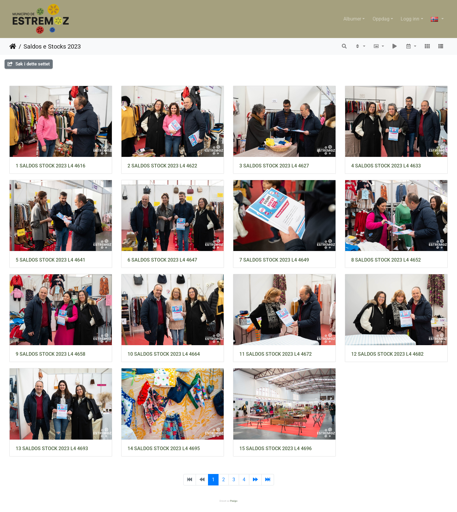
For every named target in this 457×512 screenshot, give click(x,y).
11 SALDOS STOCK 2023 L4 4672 (275, 354)
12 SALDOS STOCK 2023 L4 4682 (387, 354)
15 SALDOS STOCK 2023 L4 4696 (275, 448)
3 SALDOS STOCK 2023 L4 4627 (274, 166)
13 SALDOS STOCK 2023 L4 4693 (52, 448)
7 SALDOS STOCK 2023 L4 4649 (274, 260)
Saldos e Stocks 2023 (52, 46)
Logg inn (410, 19)
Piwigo (234, 501)
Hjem (12, 46)
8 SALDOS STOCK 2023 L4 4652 (386, 260)
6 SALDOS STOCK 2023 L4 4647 (162, 260)
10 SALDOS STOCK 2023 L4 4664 (164, 354)
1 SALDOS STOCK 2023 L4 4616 (50, 166)
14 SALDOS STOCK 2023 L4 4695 (164, 448)
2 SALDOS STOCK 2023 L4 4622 (162, 166)
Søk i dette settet (29, 64)
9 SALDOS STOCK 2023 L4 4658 (50, 354)
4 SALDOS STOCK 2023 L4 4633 (386, 166)
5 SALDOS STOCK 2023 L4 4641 (50, 260)
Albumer (352, 19)
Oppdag (381, 19)
